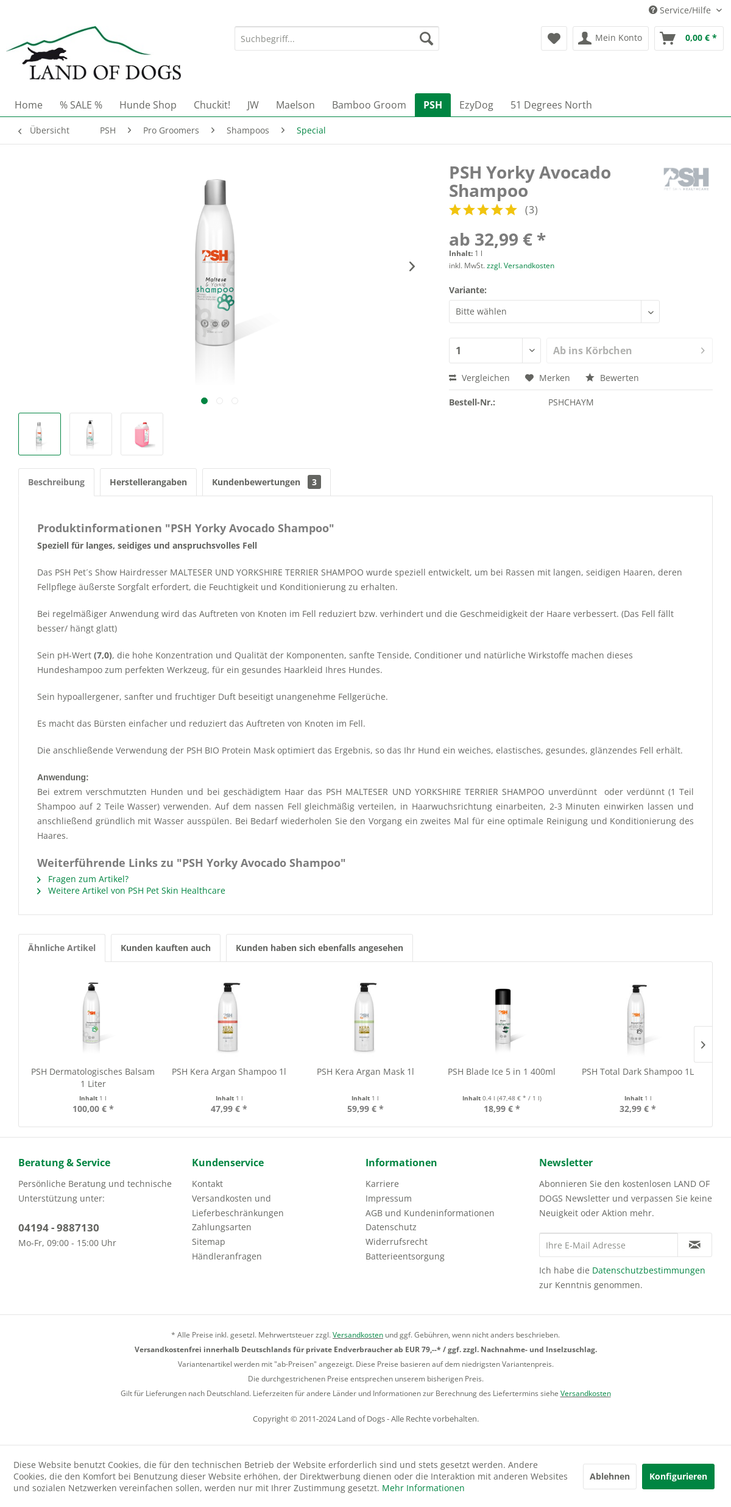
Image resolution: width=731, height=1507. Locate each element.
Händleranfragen (227, 1256)
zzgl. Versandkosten (520, 265)
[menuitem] (337, 38)
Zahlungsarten (222, 1227)
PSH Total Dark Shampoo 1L (638, 1071)
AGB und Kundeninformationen (430, 1213)
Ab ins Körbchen (629, 349)
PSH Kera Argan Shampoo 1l (229, 1071)
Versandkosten (358, 1335)
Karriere (382, 1183)
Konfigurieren (678, 1476)
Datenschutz (391, 1227)
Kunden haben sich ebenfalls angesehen (319, 947)
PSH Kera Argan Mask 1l (365, 1071)
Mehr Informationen (423, 1488)
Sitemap (208, 1241)
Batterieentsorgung (405, 1256)
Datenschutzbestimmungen (648, 1270)
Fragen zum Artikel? (83, 879)
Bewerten (612, 377)
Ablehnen (610, 1476)
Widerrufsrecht (397, 1241)
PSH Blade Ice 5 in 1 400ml (502, 1071)
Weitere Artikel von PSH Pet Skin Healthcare (131, 890)
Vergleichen (479, 377)
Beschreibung (56, 482)
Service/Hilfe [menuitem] (681, 10)
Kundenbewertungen (266, 482)
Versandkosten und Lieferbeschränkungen (238, 1205)
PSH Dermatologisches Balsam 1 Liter (93, 1077)
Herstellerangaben (148, 482)
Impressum (389, 1198)
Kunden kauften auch (166, 947)
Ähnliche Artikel (62, 947)
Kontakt (207, 1183)
